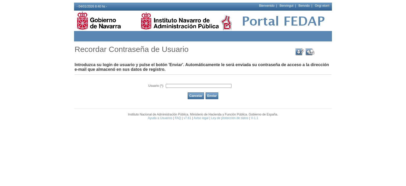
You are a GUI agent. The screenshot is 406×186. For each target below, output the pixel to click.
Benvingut (286, 5)
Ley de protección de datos (229, 118)
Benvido (304, 5)
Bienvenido (266, 5)
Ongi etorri (322, 5)
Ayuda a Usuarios (160, 118)
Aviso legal (201, 118)
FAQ (178, 118)
